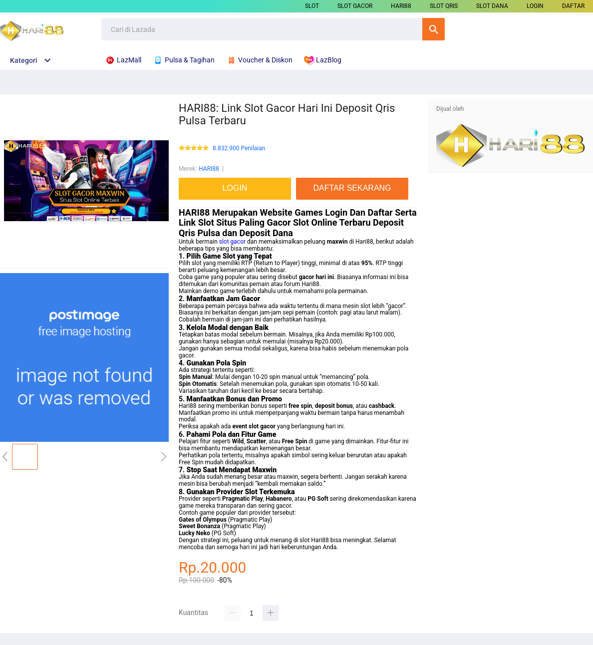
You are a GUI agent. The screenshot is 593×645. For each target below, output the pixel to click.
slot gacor (232, 241)
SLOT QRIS (444, 5)
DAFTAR (573, 5)
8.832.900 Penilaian (239, 148)
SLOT (312, 5)
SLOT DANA (492, 5)
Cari (433, 29)
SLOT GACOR (354, 5)
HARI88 (401, 5)
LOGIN (535, 5)
